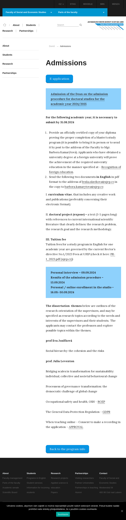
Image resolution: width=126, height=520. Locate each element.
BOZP (101, 401)
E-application (59, 79)
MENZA (116, 4)
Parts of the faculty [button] (81, 12)
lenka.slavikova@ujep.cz (98, 182)
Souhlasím (63, 514)
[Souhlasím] (122, 511)
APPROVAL (76, 427)
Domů (52, 46)
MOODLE (88, 4)
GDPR (106, 412)
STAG (73, 4)
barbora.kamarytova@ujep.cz (84, 187)
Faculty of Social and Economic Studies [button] (29, 12)
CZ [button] (61, 4)
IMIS (102, 4)
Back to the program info (67, 449)
